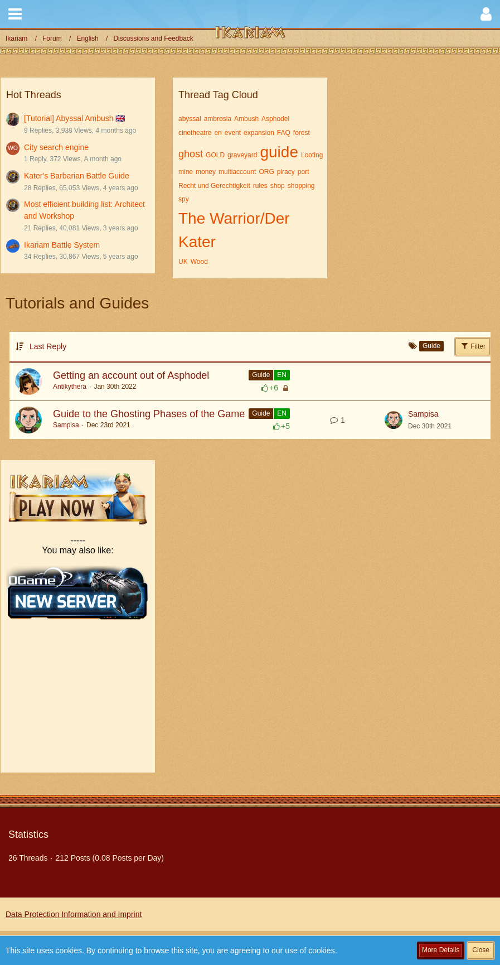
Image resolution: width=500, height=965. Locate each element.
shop (277, 186)
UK (183, 262)
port (303, 172)
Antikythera (69, 386)
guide (279, 152)
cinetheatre (194, 133)
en (217, 133)
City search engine (56, 147)
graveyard (242, 155)
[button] (15, 14)
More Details (440, 950)
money (206, 172)
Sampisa (66, 425)
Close (480, 950)
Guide (261, 375)
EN (282, 375)
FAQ (283, 133)
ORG (266, 172)
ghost (190, 154)
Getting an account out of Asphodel (131, 375)
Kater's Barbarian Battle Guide (76, 175)
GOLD (215, 155)
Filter (473, 345)
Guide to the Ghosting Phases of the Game (149, 413)
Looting (312, 155)
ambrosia (217, 119)
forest (301, 133)
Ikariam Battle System (62, 244)
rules (260, 186)
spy (183, 199)
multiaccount (237, 172)
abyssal (189, 119)
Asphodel (275, 119)
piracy (286, 172)
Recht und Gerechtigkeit (214, 186)
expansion (259, 133)
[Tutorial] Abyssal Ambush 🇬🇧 (74, 118)
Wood (199, 262)
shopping (301, 186)
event (233, 133)
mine (185, 172)
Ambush (246, 119)
